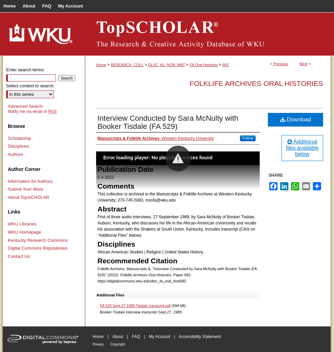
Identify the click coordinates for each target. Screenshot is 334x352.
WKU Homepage (24, 232)
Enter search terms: (25, 69)
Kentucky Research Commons (38, 240)
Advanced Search (25, 106)
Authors (15, 154)
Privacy (98, 344)
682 (226, 65)
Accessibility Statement (200, 336)
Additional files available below (302, 148)
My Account (159, 336)
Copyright (117, 344)
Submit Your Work (25, 189)
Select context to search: (30, 85)
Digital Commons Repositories (37, 248)
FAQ (136, 336)
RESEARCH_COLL (127, 65)
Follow (247, 138)
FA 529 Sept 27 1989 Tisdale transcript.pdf (135, 306)
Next (303, 64)
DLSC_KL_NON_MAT (166, 65)
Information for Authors (30, 181)
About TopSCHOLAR (28, 197)
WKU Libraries (22, 223)
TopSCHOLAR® (208, 34)
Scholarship (19, 138)
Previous (280, 64)
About (117, 336)
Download (295, 119)
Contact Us (19, 256)
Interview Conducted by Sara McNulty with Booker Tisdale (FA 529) (167, 122)
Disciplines (18, 146)
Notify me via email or (32, 111)
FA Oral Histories (203, 65)
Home (101, 65)
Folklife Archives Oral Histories (256, 83)
